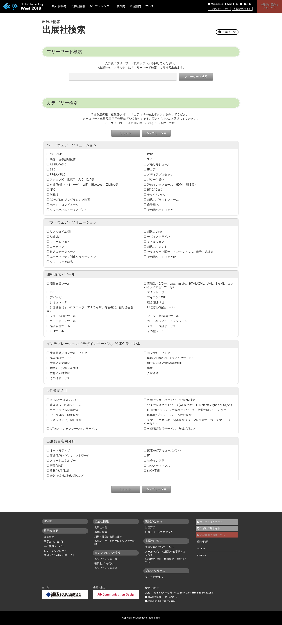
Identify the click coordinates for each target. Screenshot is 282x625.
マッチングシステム (219, 8)
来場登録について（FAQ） (160, 547)
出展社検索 (100, 532)
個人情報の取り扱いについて (162, 596)
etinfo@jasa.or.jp (202, 592)
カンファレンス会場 (105, 567)
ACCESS (231, 4)
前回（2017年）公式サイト (59, 555)
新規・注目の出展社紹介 (108, 536)
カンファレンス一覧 (105, 558)
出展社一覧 (227, 32)
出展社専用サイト (242, 8)
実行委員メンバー (54, 546)
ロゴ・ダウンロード (55, 550)
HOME (48, 521)
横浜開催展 (215, 4)
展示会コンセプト (54, 541)
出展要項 (150, 527)
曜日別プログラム (104, 563)
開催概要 (49, 537)
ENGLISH (246, 4)
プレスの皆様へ (154, 576)
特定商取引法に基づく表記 (161, 601)
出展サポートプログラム (159, 532)
